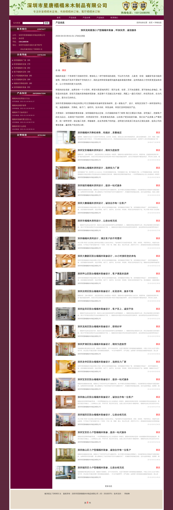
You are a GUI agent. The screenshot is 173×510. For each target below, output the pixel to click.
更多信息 (108, 486)
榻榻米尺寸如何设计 (20, 112)
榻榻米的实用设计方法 (21, 98)
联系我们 (114, 18)
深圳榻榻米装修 (20, 87)
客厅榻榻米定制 (20, 72)
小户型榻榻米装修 (21, 76)
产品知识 (100, 18)
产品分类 (86, 18)
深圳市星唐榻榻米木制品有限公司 (89, 142)
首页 (59, 18)
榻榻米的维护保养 (19, 105)
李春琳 (127, 494)
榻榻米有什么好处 (19, 126)
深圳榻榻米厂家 (20, 60)
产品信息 (72, 18)
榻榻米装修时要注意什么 (21, 119)
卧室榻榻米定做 (20, 64)
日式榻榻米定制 (20, 79)
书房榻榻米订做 (20, 68)
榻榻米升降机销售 (21, 83)
